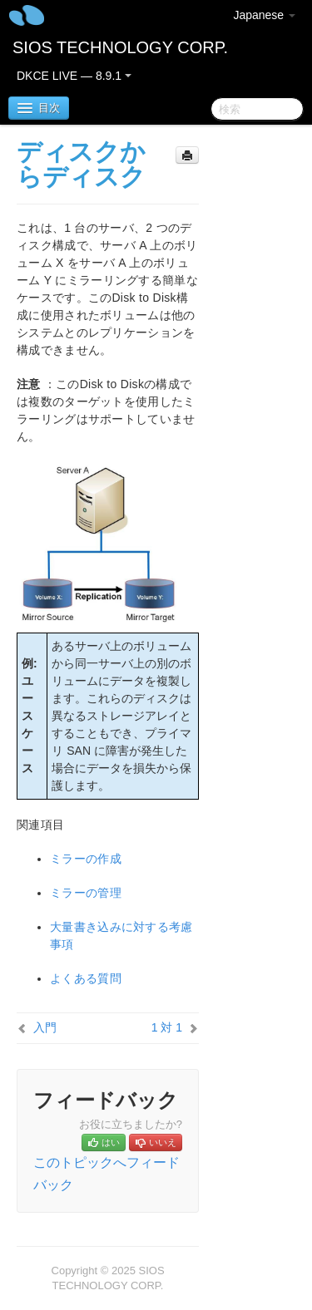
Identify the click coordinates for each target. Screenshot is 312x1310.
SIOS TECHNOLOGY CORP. (120, 47)
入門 (45, 1027)
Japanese (264, 15)
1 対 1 (166, 1027)
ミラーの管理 (85, 892)
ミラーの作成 (85, 858)
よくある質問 (85, 978)
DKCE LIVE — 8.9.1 (74, 75)
